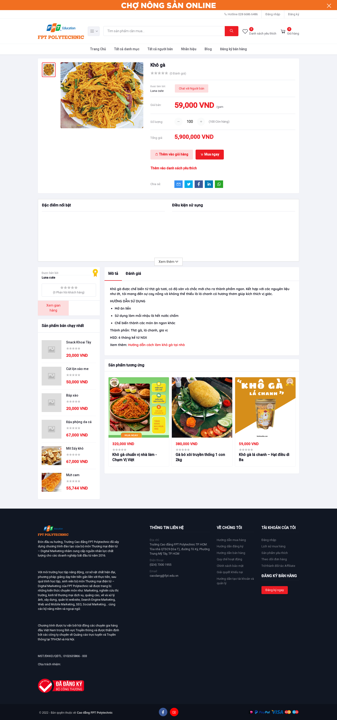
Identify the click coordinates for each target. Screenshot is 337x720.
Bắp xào (72, 395)
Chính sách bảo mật (230, 566)
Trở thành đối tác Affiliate (278, 566)
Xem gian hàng (53, 308)
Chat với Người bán (191, 88)
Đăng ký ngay (274, 590)
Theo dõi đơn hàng (274, 559)
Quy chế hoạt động (229, 559)
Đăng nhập (272, 14)
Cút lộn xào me (77, 369)
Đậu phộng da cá (79, 422)
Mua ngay (209, 154)
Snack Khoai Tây (78, 342)
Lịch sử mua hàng (273, 546)
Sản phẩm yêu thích (274, 553)
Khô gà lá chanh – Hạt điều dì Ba (264, 457)
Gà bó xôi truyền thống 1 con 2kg (200, 457)
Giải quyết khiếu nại (230, 572)
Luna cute (157, 91)
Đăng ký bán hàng (233, 49)
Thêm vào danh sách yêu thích (174, 168)
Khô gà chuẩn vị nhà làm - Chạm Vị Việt (134, 457)
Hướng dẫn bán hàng (231, 553)
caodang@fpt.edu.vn (164, 575)
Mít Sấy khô (75, 448)
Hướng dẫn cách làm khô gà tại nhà (156, 345)
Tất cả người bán (160, 49)
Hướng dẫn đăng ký (230, 546)
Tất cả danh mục (126, 49)
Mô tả (113, 273)
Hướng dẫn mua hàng (231, 540)
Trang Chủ (98, 49)
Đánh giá (133, 273)
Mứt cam (73, 475)
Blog (208, 49)
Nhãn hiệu (188, 49)
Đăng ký (293, 14)
